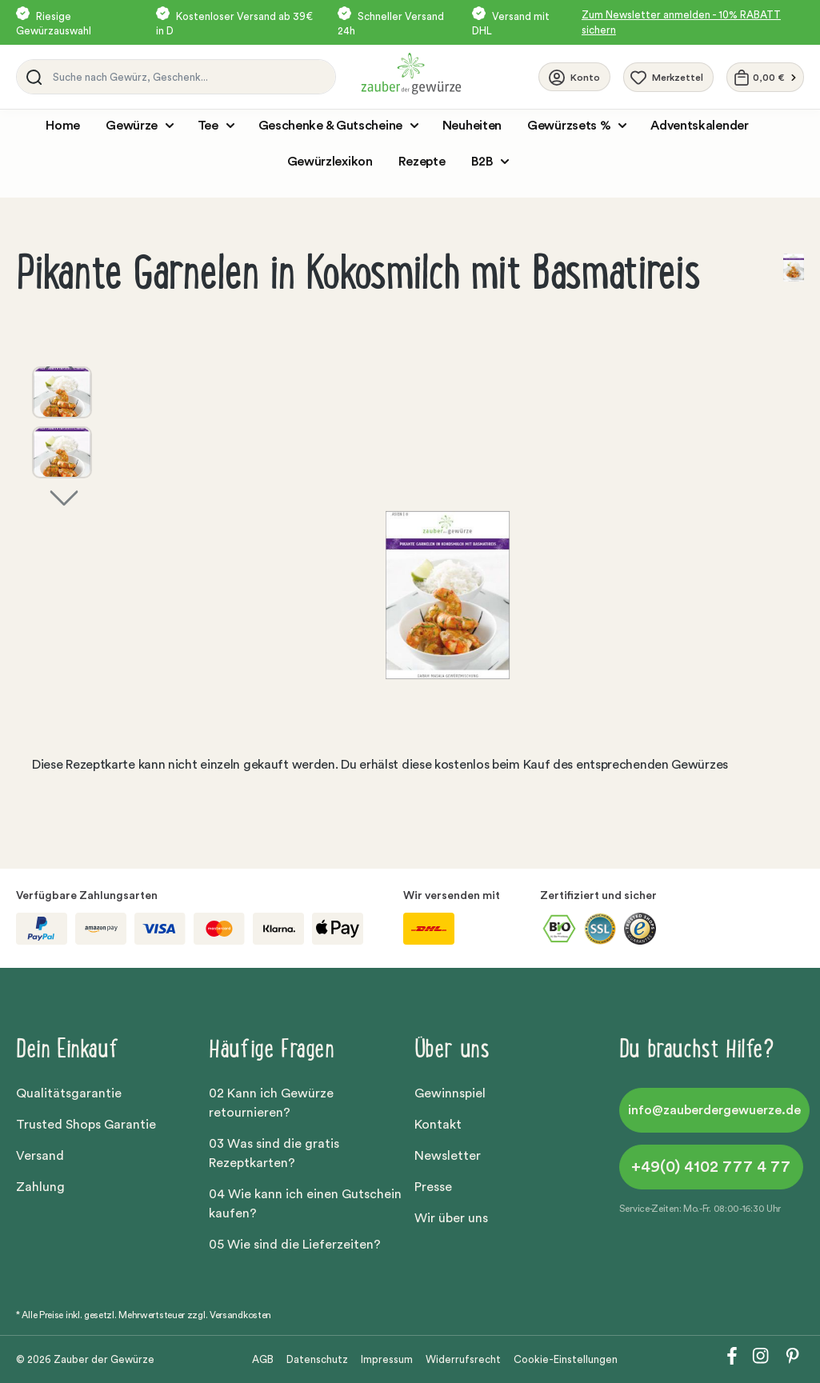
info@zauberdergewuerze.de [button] (714, 1110)
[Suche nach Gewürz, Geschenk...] (190, 77)
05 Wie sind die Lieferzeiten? (295, 1244)
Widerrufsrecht (463, 1359)
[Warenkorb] (765, 77)
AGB (263, 1359)
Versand (40, 1155)
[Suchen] (31, 77)
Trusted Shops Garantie (86, 1124)
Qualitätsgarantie (69, 1093)
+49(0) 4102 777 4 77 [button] (710, 1167)
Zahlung (40, 1187)
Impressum (387, 1359)
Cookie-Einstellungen (566, 1359)
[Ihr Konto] (574, 76)
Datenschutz (317, 1359)
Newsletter (447, 1155)
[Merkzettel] (668, 77)
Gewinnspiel (450, 1093)
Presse (433, 1187)
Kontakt (438, 1124)
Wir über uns (451, 1218)
